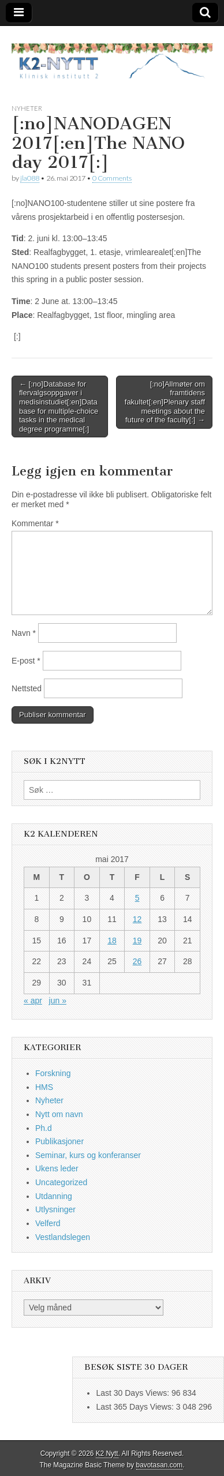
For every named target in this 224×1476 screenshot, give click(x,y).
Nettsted (27, 688)
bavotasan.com (159, 1465)
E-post (26, 660)
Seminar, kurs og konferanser (88, 1155)
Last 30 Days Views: (133, 1393)
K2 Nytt (107, 1453)
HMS (44, 1087)
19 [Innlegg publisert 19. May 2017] (137, 940)
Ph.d (43, 1128)
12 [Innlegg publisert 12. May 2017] (137, 919)
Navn (24, 633)
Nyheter (27, 108)
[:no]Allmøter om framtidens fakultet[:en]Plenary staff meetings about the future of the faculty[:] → (165, 402)
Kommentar (35, 523)
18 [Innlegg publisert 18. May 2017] (112, 940)
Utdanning (53, 1196)
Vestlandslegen (62, 1237)
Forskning (52, 1073)
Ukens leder (57, 1168)
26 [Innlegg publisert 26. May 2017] (137, 961)
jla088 (29, 178)
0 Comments (112, 178)
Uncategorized (61, 1182)
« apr (33, 1000)
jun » (57, 1000)
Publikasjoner (59, 1141)
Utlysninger (55, 1209)
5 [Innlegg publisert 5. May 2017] (137, 897)
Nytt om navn (59, 1114)
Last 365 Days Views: (136, 1406)
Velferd (48, 1223)
